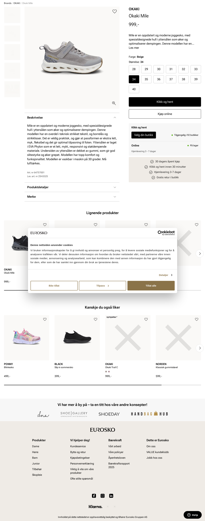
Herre (18, 21)
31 (171, 94)
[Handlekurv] (195, 12)
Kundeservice (78, 469)
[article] (26, 275)
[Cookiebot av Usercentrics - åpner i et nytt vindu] (160, 232)
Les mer (134, 73)
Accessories (58, 21)
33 (196, 94)
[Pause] (198, 2)
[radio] (134, 95)
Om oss (150, 469)
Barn (30, 21)
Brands (7, 28)
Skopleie (75, 21)
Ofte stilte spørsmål (81, 501)
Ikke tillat (54, 285)
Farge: (136, 82)
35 (146, 104)
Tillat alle (151, 285)
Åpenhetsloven (116, 480)
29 (146, 94)
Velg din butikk (143, 160)
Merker (150, 21)
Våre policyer (115, 474)
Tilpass (102, 285)
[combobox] (91, 12)
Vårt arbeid (114, 469)
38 (183, 104)
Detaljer (163, 275)
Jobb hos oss (154, 480)
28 (134, 94)
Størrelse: (134, 87)
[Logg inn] (169, 12)
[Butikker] (157, 12)
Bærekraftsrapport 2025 (119, 488)
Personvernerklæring (82, 486)
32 (183, 94)
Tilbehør (37, 491)
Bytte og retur (78, 474)
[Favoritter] (181, 12)
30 (158, 94)
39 (196, 104)
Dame (7, 21)
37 (171, 104)
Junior (42, 21)
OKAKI (16, 28)
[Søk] (128, 11)
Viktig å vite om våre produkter (82, 493)
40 (134, 114)
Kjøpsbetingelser (80, 480)
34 (134, 104)
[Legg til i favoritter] (114, 37)
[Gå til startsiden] (19, 11)
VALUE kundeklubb (190, 21)
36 (158, 104)
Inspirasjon (167, 21)
